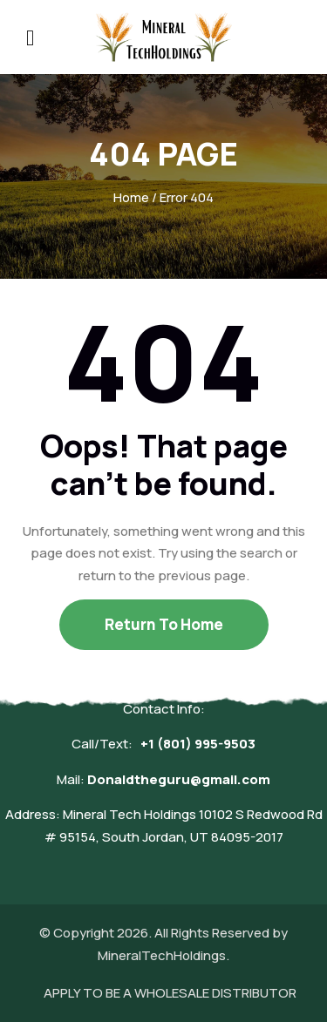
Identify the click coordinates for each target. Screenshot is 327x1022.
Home (131, 197)
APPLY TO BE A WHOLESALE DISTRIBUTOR (170, 993)
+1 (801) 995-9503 (197, 743)
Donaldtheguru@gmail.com (178, 779)
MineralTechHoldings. (163, 955)
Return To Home (164, 624)
